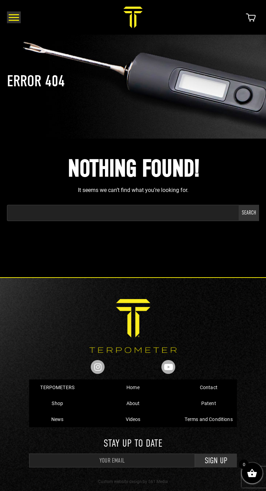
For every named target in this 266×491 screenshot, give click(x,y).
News (57, 419)
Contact (209, 387)
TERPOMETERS (57, 387)
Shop (57, 403)
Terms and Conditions (209, 419)
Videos (133, 419)
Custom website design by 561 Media (133, 481)
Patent (208, 403)
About (133, 403)
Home (133, 387)
